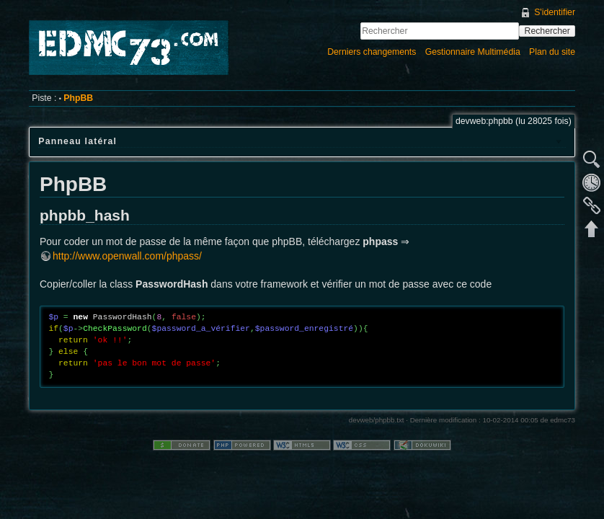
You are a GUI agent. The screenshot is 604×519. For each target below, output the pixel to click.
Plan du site (552, 52)
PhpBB (78, 98)
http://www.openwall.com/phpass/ (127, 256)
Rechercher (547, 31)
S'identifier (554, 12)
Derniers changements (371, 52)
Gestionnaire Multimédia (472, 52)
